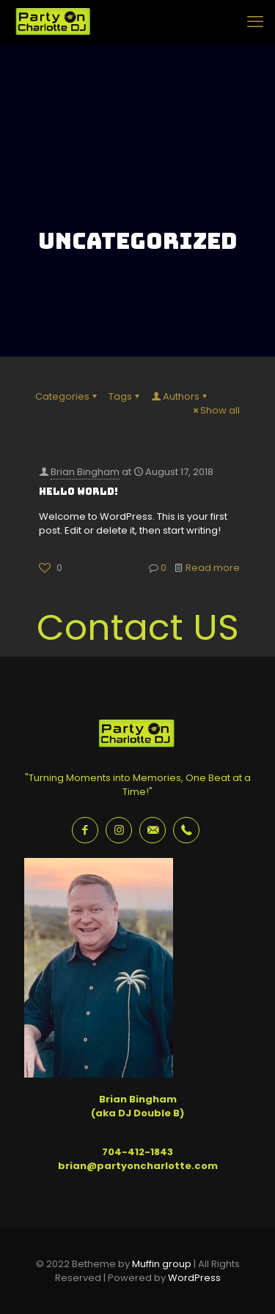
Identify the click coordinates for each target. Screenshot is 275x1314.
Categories (67, 396)
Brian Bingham (85, 472)
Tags (125, 396)
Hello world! (78, 491)
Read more (213, 568)
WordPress (194, 1278)
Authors (180, 396)
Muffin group (161, 1264)
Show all (215, 410)
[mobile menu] (255, 22)
